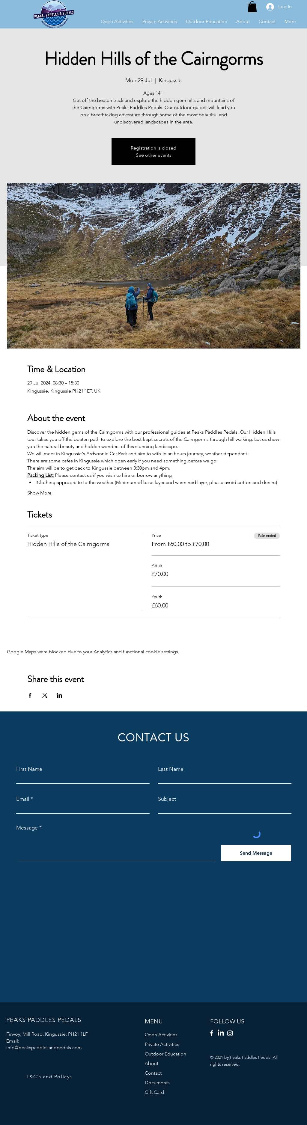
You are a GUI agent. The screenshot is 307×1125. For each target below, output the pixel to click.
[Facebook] (211, 1033)
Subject (167, 799)
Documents (157, 1082)
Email (22, 799)
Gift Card (154, 1092)
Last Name (170, 769)
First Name (29, 769)
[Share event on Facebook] (30, 695)
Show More (39, 493)
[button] (252, 6)
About (151, 1063)
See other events (153, 155)
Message (27, 827)
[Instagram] (230, 1033)
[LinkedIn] (221, 1033)
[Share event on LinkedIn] (59, 695)
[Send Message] (256, 853)
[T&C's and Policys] (49, 1076)
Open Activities (161, 1034)
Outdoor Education (165, 1054)
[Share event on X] (45, 695)
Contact (153, 1073)
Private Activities (162, 1044)
